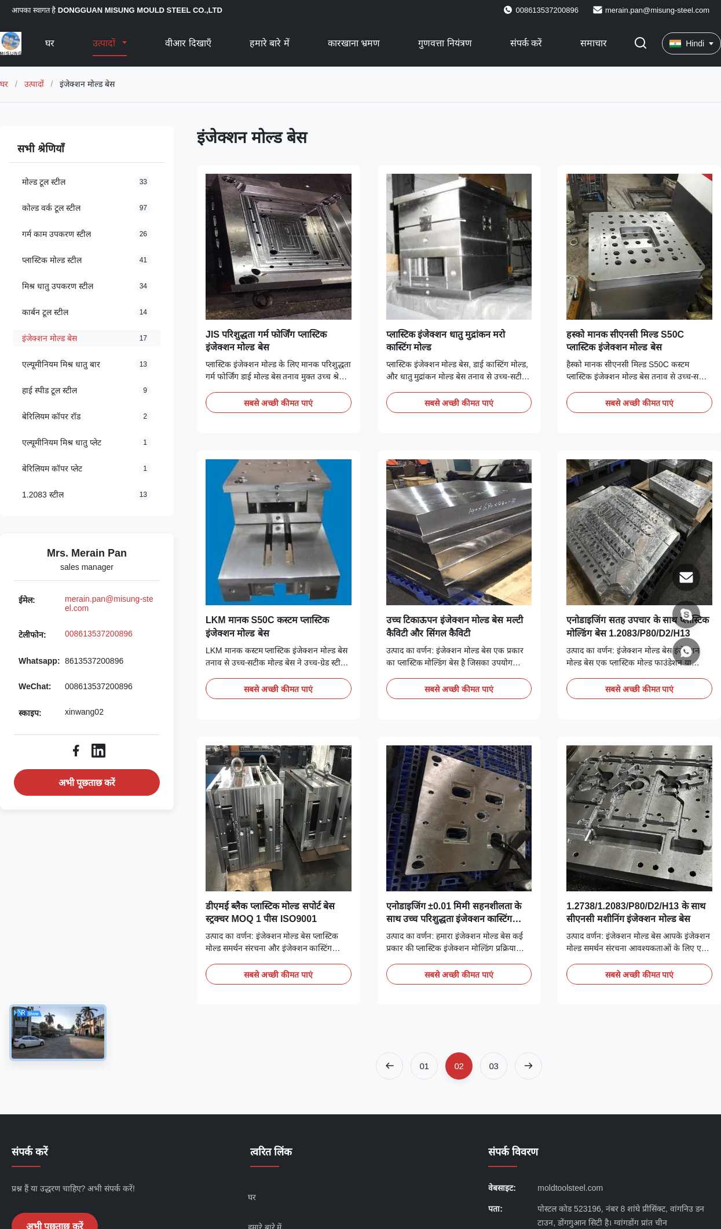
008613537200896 (99, 633)
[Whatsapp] (686, 651)
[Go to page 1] (424, 1066)
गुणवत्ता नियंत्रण (444, 43)
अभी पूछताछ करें (87, 783)
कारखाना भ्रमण (354, 43)
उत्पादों (105, 43)
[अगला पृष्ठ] (528, 1066)
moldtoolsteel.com (570, 1188)
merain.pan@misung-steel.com (657, 10)
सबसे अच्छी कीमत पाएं (278, 403)
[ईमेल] (686, 577)
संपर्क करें (526, 43)
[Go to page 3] (493, 1066)
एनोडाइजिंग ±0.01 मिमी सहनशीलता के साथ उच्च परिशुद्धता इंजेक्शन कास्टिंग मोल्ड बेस (454, 919)
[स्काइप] (686, 614)
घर (49, 43)
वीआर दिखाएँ (188, 43)
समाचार (593, 43)
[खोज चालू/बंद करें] (640, 43)
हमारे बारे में (270, 43)
